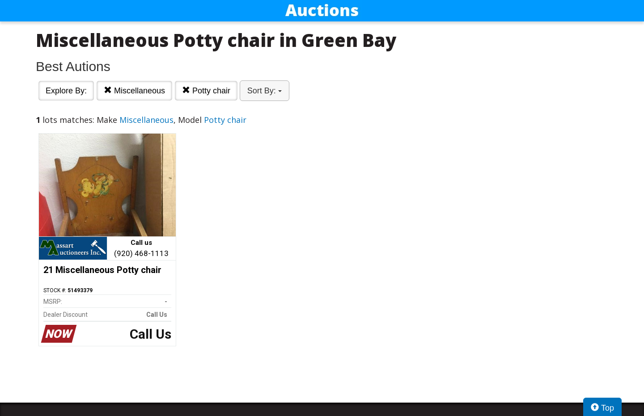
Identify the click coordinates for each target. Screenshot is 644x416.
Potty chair (206, 90)
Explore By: (66, 90)
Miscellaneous (134, 90)
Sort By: (264, 90)
